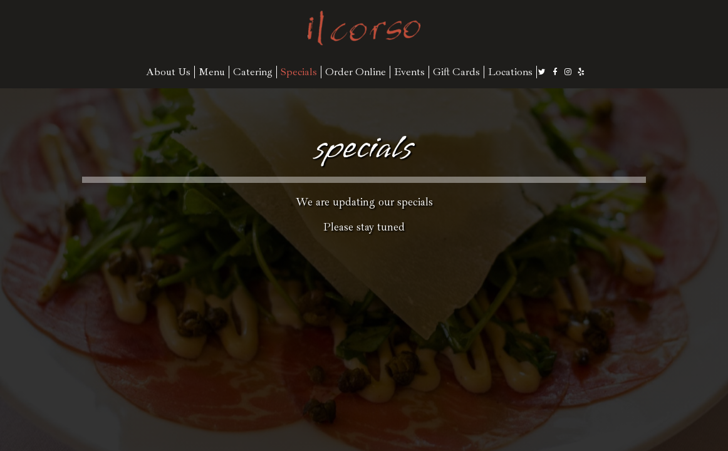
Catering (253, 72)
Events (409, 72)
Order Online (355, 72)
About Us (168, 72)
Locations (510, 72)
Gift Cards (456, 72)
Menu (212, 72)
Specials (299, 72)
